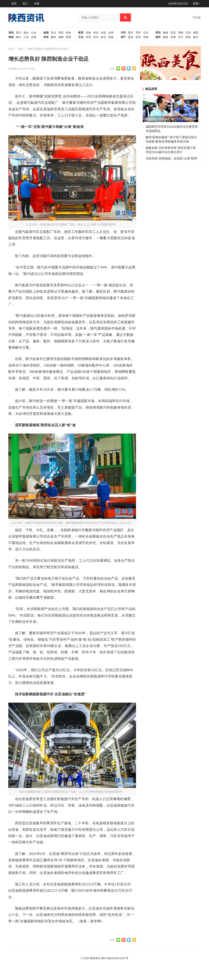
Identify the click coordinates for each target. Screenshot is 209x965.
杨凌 (165, 37)
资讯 (11, 32)
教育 (81, 32)
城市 (158, 37)
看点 (18, 32)
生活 (145, 32)
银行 (18, 37)
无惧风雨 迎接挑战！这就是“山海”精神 (171, 158)
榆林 (165, 32)
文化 (81, 37)
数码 (53, 37)
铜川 (195, 37)
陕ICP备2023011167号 (114, 958)
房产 (123, 37)
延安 (173, 32)
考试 (96, 32)
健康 (61, 37)
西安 (158, 32)
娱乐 (103, 37)
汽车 (123, 32)
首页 (14, 3)
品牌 (33, 37)
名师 (111, 32)
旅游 (46, 32)
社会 (33, 32)
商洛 (188, 37)
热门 (25, 3)
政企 (26, 32)
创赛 (111, 37)
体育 (88, 37)
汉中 (180, 37)
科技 (46, 37)
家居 (130, 37)
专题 (36, 3)
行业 (26, 37)
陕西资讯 (95, 958)
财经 (11, 37)
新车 (130, 32)
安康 (173, 37)
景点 (53, 32)
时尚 (96, 37)
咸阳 (195, 32)
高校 (88, 32)
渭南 (180, 32)
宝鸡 (188, 32)
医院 (68, 37)
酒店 (61, 32)
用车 (138, 32)
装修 (145, 37)
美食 (68, 32)
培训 (103, 32)
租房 (138, 37)
